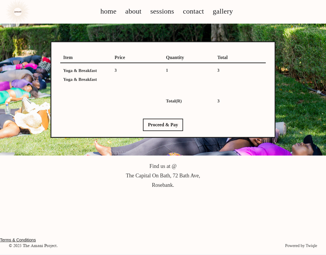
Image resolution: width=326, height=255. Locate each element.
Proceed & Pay (163, 124)
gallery (223, 11)
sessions (162, 11)
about (133, 11)
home (108, 11)
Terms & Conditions (18, 240)
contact (193, 11)
